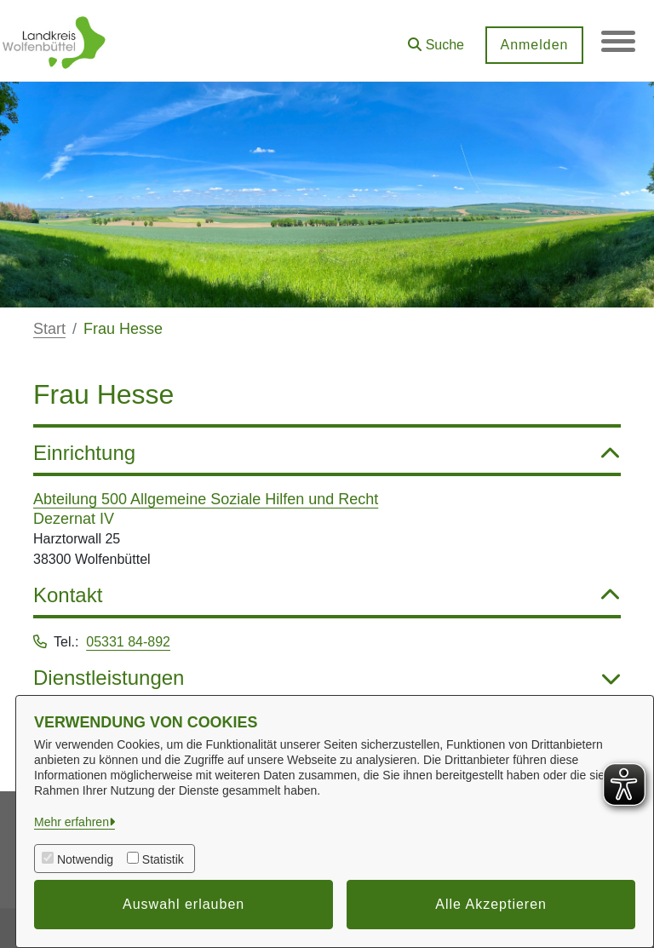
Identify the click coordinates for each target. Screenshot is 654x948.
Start (49, 328)
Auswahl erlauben (183, 904)
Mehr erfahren (71, 822)
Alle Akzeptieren (491, 904)
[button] (436, 39)
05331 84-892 (128, 642)
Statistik (163, 859)
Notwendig (85, 859)
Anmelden (534, 44)
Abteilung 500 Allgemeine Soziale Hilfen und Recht (205, 499)
